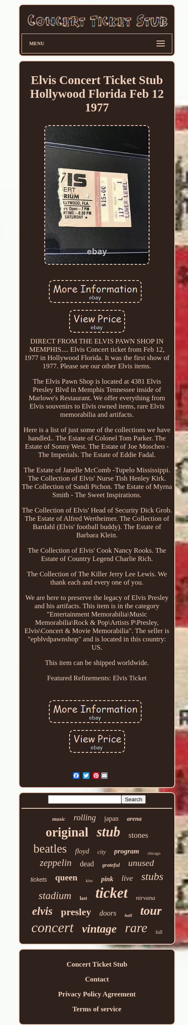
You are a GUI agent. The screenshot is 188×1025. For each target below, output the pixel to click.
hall (128, 915)
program (126, 851)
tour (151, 910)
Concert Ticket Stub (97, 964)
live (127, 878)
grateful (111, 865)
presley (76, 912)
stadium (55, 895)
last (83, 898)
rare (136, 927)
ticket (111, 893)
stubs (152, 876)
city (101, 852)
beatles (50, 848)
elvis (42, 911)
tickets (39, 879)
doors (107, 913)
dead (87, 864)
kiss (89, 880)
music (58, 819)
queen (66, 877)
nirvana (145, 897)
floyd (82, 851)
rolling (85, 817)
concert (52, 927)
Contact (97, 979)
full (159, 932)
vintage (99, 928)
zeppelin (56, 863)
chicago (153, 853)
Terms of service (96, 1009)
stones (138, 835)
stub (108, 831)
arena (134, 818)
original (67, 832)
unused (141, 863)
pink (107, 878)
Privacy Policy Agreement (97, 994)
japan (111, 818)
